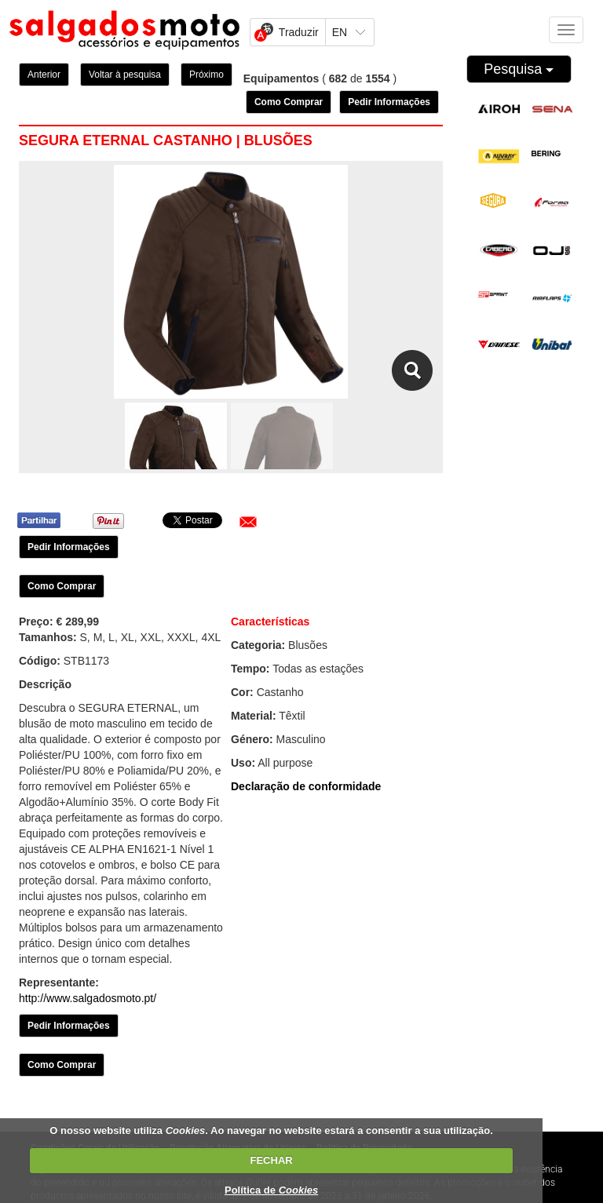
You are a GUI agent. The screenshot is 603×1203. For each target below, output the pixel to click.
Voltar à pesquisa (125, 74)
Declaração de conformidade (306, 786)
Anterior (43, 74)
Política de (271, 1190)
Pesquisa (519, 69)
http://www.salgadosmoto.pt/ (87, 998)
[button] (248, 521)
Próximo (206, 74)
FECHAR (271, 1160)
